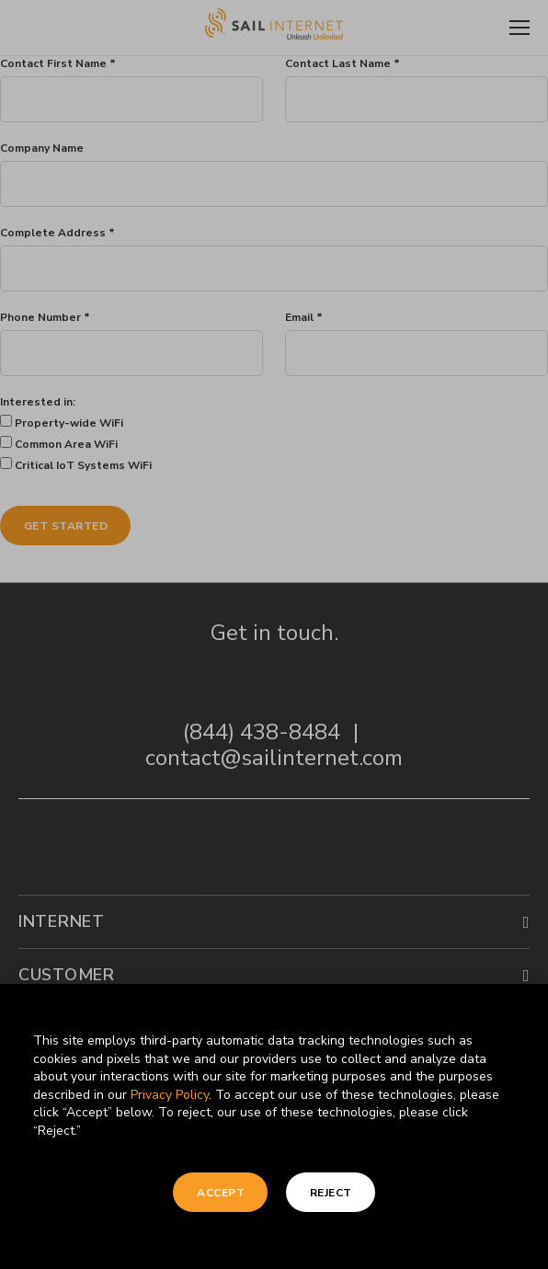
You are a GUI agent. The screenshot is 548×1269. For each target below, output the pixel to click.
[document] (274, 634)
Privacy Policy (170, 1094)
